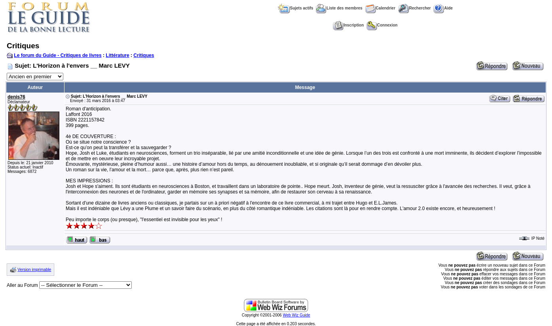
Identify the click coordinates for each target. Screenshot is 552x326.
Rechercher (414, 8)
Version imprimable (34, 269)
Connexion (382, 25)
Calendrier (380, 8)
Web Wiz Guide (296, 315)
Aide (443, 8)
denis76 (16, 97)
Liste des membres (339, 8)
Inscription (348, 25)
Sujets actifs (295, 8)
